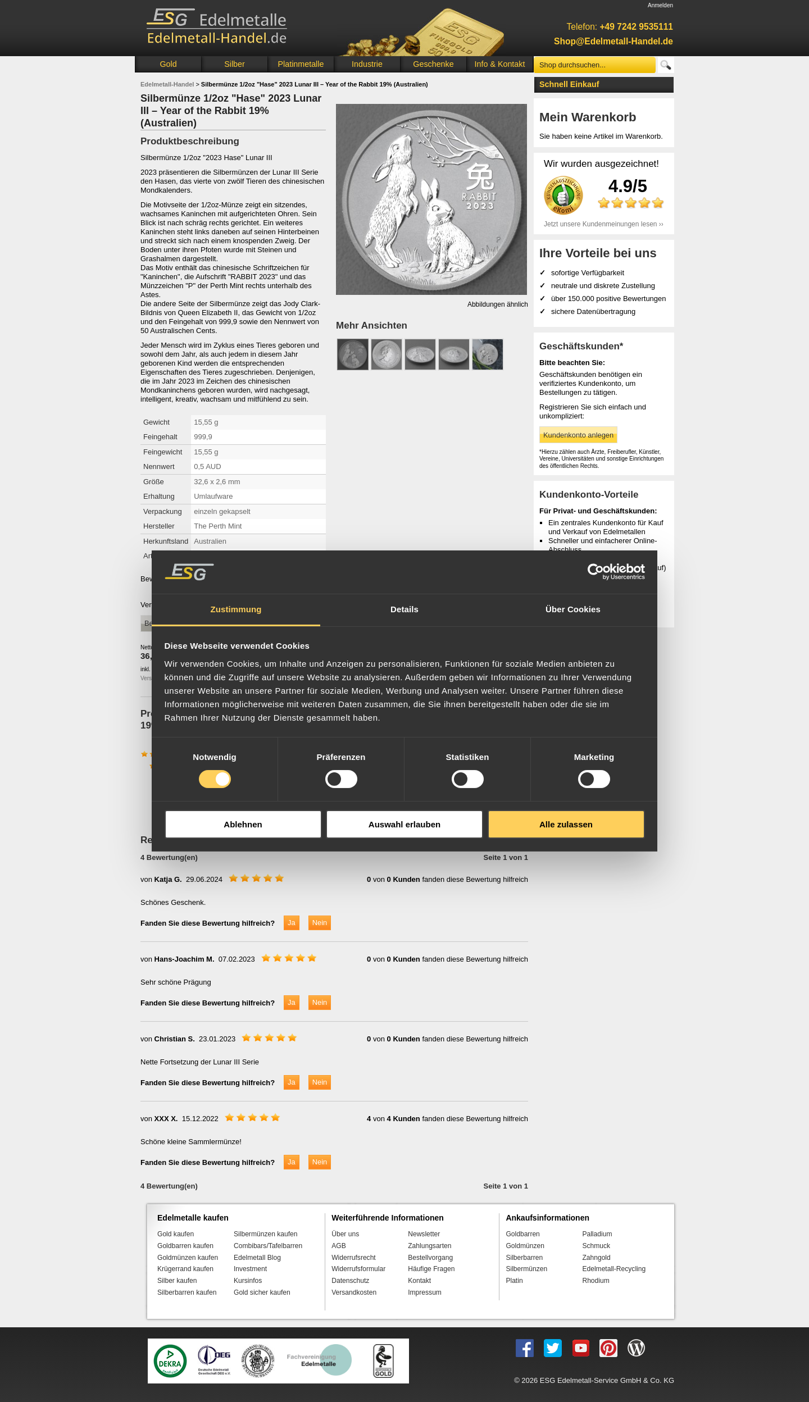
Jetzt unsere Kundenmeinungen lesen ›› (603, 224)
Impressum (425, 1292)
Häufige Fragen (431, 1269)
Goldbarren (522, 1234)
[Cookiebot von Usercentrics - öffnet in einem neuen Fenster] (596, 571)
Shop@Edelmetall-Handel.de (613, 41)
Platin (514, 1281)
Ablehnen (243, 824)
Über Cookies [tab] (573, 609)
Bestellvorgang (430, 1258)
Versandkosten (353, 1292)
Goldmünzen (525, 1246)
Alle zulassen (566, 824)
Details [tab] (404, 609)
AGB (338, 1246)
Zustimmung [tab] (236, 609)
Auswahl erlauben (404, 824)
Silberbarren (524, 1258)
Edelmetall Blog (257, 1258)
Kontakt (419, 1281)
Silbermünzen (526, 1269)
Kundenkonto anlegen (578, 435)
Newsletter (424, 1234)
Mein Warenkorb (588, 117)
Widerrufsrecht (353, 1258)
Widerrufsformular (358, 1269)
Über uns (345, 1234)
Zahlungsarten (429, 1246)
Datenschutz (350, 1281)
